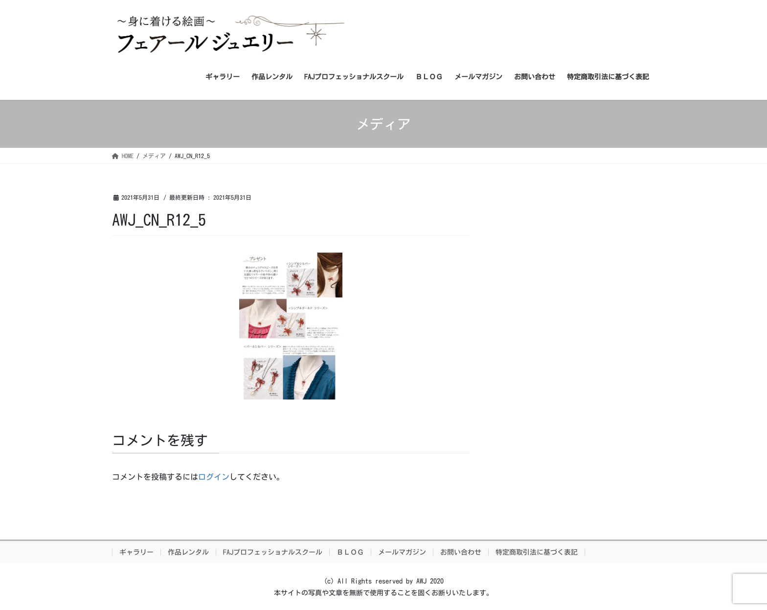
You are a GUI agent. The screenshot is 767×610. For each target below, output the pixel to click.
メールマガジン (402, 552)
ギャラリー (136, 552)
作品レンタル (188, 552)
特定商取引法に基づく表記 (537, 552)
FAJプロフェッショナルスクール (272, 552)
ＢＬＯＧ (350, 552)
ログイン (213, 477)
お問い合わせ (460, 552)
